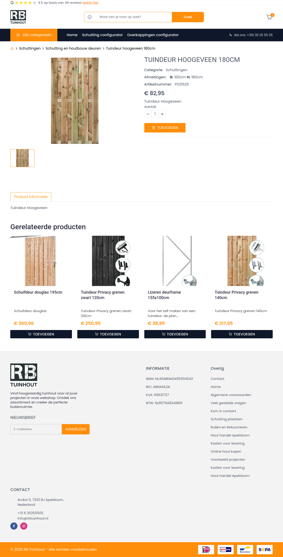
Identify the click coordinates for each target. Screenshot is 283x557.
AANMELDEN (75, 429)
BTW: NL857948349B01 (164, 403)
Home (72, 34)
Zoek (188, 17)
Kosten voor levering (228, 443)
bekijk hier (90, 2)
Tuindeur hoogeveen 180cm (131, 48)
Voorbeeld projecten (228, 459)
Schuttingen (30, 48)
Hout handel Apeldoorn (230, 435)
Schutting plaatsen (226, 419)
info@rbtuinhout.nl (32, 518)
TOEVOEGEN (165, 127)
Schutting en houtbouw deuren (73, 48)
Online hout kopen (226, 451)
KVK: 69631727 (157, 394)
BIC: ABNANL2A (158, 386)
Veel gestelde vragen (228, 403)
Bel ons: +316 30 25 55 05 (251, 35)
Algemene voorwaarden (231, 394)
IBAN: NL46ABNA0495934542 (169, 378)
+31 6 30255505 (30, 513)
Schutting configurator (102, 34)
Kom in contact (223, 411)
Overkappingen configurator (153, 34)
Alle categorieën (37, 34)
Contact (217, 378)
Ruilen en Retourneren (229, 427)
